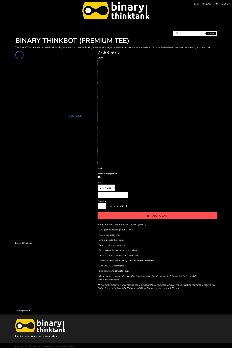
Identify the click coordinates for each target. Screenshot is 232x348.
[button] (216, 4)
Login (196, 4)
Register (207, 4)
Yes (101, 177)
